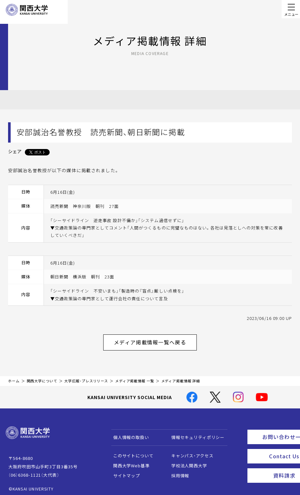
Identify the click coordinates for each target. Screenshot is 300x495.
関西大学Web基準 (128, 462)
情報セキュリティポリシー (194, 434)
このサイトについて (130, 452)
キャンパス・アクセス (189, 452)
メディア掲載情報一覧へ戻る (155, 340)
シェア (15, 151)
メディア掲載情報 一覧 (134, 377)
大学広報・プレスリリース (86, 377)
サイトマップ (123, 472)
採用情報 (177, 472)
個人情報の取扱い (128, 434)
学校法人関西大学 (186, 462)
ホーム (14, 377)
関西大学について (42, 377)
